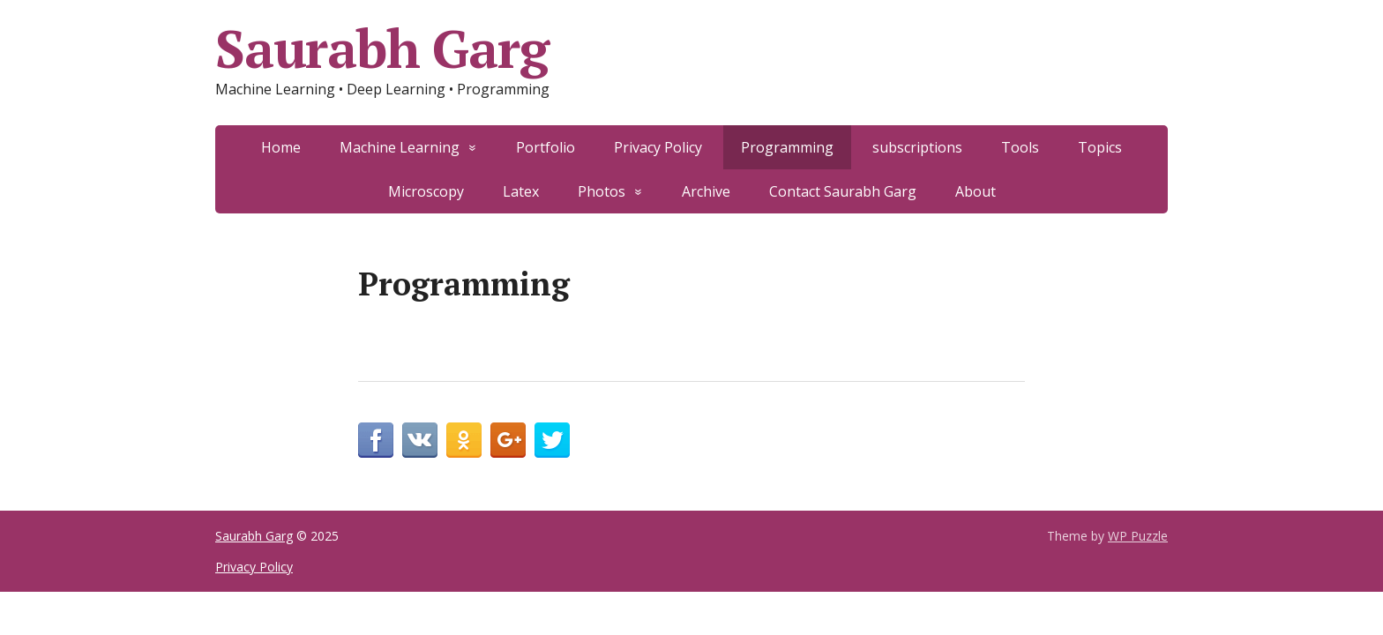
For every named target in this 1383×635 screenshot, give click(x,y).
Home (281, 147)
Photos (601, 191)
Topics (1100, 147)
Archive (706, 191)
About (975, 191)
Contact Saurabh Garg (842, 191)
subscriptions (917, 147)
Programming (787, 147)
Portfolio (545, 147)
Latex (521, 191)
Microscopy (426, 191)
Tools (1020, 147)
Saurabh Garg (382, 48)
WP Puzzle (1138, 535)
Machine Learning (400, 147)
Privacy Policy (658, 147)
